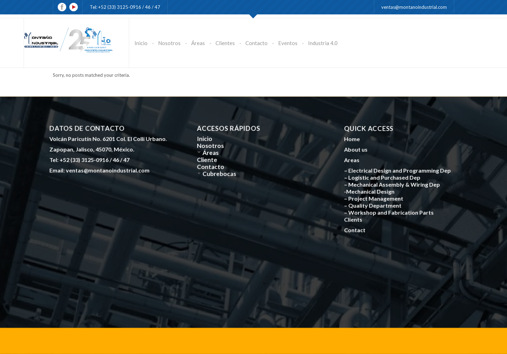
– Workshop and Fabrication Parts (389, 211)
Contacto (256, 43)
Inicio (141, 43)
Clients (355, 218)
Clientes (225, 43)
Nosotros (169, 43)
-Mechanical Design (370, 191)
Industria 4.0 (323, 43)
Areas (353, 160)
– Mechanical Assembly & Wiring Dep (392, 184)
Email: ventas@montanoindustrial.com (100, 169)
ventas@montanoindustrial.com (414, 7)
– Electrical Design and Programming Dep (398, 170)
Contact (356, 228)
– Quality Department (374, 204)
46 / (150, 7)
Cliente (209, 159)
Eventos (288, 43)
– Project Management (374, 197)
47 (157, 7)
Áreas (198, 43)
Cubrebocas (220, 172)
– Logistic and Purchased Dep (383, 177)
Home (353, 140)
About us (357, 150)
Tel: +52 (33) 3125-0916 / (117, 7)
